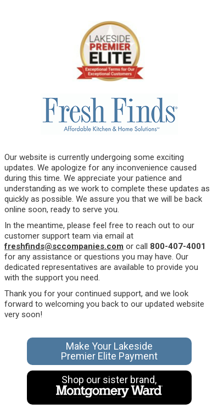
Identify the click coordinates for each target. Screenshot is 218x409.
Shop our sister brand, (109, 386)
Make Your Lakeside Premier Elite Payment (109, 351)
